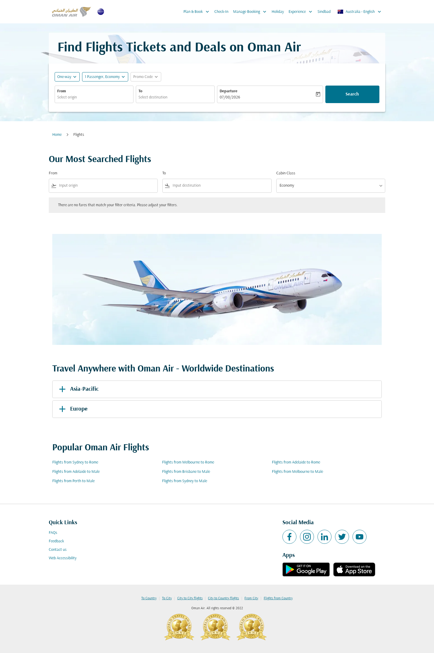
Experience (302, 11)
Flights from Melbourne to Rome (188, 462)
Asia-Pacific (78, 389)
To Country (149, 598)
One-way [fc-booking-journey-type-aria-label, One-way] (64, 77)
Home (57, 135)
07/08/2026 (230, 97)
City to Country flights (223, 598)
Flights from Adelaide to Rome (296, 462)
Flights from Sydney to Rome (75, 462)
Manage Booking (251, 11)
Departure (228, 91)
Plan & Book (197, 11)
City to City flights (190, 598)
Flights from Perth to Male (73, 481)
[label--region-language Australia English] (359, 11)
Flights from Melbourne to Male (297, 472)
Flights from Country (278, 598)
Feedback (56, 541)
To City (167, 598)
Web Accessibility (63, 558)
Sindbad (324, 12)
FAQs (53, 533)
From (61, 91)
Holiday (278, 12)
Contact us (58, 550)
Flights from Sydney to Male (184, 481)
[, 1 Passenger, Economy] (102, 77)
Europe (72, 409)
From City (251, 598)
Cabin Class (285, 173)
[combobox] (94, 97)
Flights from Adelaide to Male (76, 472)
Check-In (221, 12)
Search (352, 94)
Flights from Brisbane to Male (186, 472)
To (140, 91)
